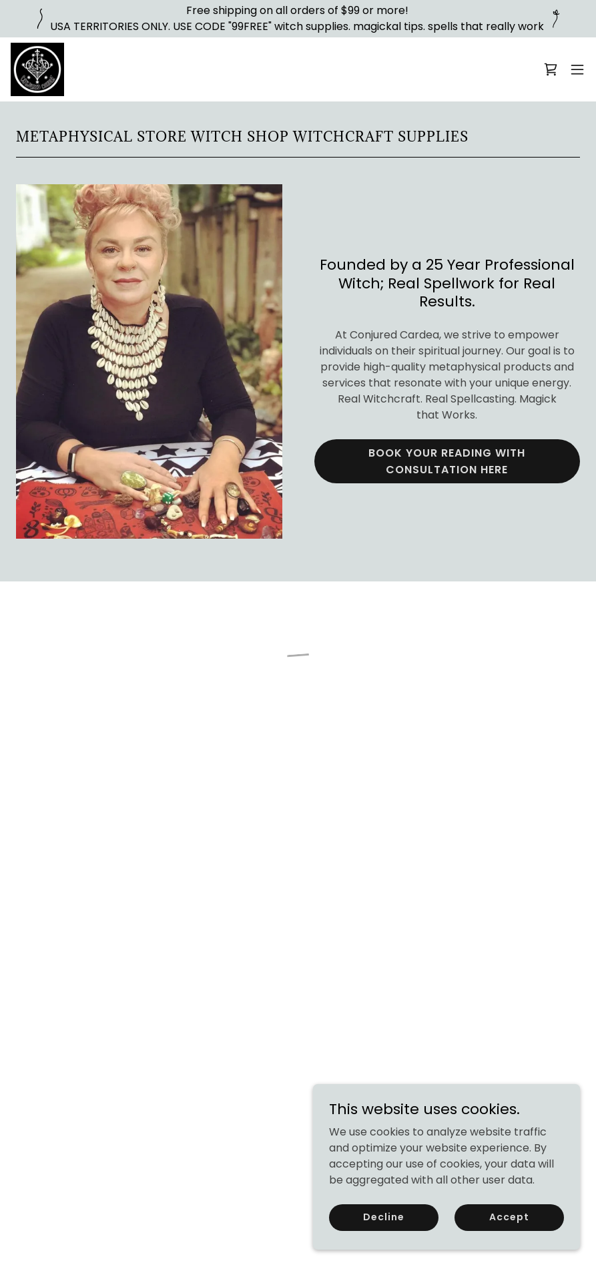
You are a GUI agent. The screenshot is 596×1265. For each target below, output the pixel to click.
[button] (550, 69)
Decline (383, 1217)
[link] (37, 69)
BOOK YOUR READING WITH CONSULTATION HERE (446, 461)
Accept (509, 1217)
